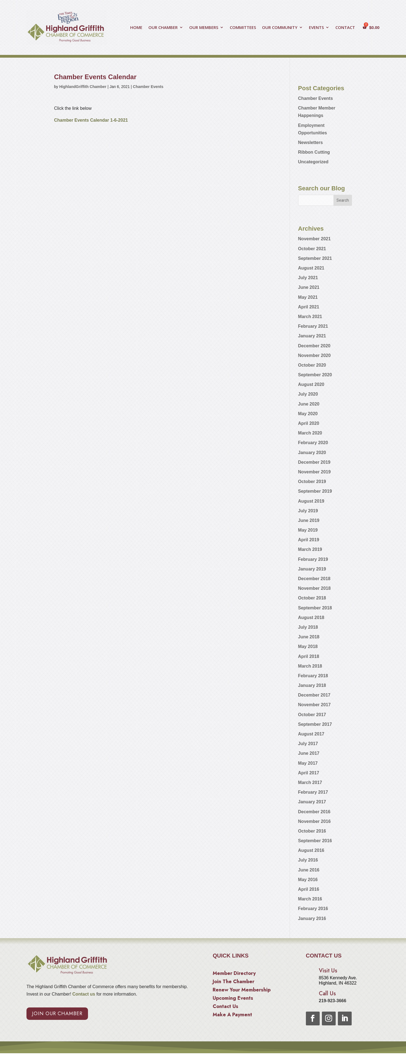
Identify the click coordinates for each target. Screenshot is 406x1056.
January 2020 (312, 452)
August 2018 (311, 617)
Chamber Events (148, 86)
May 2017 (308, 763)
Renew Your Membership (242, 990)
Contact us (83, 994)
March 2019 (310, 549)
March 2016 (310, 899)
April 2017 (308, 772)
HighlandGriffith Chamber (82, 86)
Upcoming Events (233, 999)
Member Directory (234, 974)
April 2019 (308, 539)
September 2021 (315, 258)
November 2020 (314, 355)
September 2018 (315, 608)
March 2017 (310, 782)
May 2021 (308, 297)
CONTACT (345, 27)
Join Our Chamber (57, 1013)
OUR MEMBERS (203, 27)
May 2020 (308, 413)
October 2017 (312, 714)
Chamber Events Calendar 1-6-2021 (91, 120)
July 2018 (308, 627)
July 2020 (308, 394)
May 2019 (308, 530)
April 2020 (308, 423)
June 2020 (308, 404)
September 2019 (315, 491)
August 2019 (311, 501)
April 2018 (308, 656)
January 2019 (312, 569)
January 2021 (312, 336)
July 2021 (308, 277)
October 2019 (312, 481)
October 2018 (312, 598)
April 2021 (308, 307)
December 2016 (314, 811)
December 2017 (314, 695)
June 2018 (308, 636)
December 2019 (314, 462)
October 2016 (312, 831)
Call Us (327, 994)
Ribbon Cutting (314, 152)
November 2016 (314, 821)
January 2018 (312, 685)
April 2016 (308, 889)
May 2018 (308, 646)
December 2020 (314, 345)
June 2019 (308, 520)
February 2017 (313, 792)
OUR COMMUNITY (279, 27)
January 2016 (312, 918)
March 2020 (310, 433)
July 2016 (308, 860)
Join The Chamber (233, 982)
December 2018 (314, 578)
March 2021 (310, 316)
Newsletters (310, 142)
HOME (136, 27)
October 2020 (312, 365)
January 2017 (312, 801)
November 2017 (314, 704)
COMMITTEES (243, 27)
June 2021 (308, 287)
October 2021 (312, 248)
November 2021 (314, 238)
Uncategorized (313, 161)
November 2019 (314, 472)
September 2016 (315, 840)
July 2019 (308, 510)
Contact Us (225, 1007)
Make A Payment (232, 1015)
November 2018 (314, 588)
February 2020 (313, 442)
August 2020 (311, 384)
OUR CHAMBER (163, 27)
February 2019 (313, 559)
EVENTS (316, 27)
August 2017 (311, 734)
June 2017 (308, 753)
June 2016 (308, 870)
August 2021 (311, 268)
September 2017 (315, 724)
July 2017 (308, 743)
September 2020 (315, 374)
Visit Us (328, 971)
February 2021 (313, 326)
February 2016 (313, 908)
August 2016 (311, 850)
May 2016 (308, 879)
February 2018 (313, 675)
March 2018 (310, 666)
